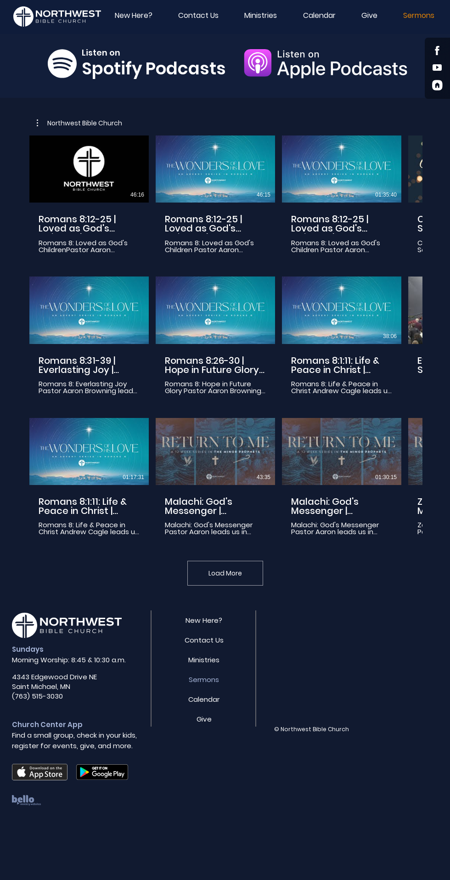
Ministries (203, 660)
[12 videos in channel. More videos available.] (225, 336)
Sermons (204, 679)
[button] (369, 15)
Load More (225, 573)
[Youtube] (437, 67)
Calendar (203, 699)
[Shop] (437, 50)
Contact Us (204, 640)
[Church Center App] (437, 85)
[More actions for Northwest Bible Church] (79, 123)
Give (204, 719)
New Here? (204, 620)
